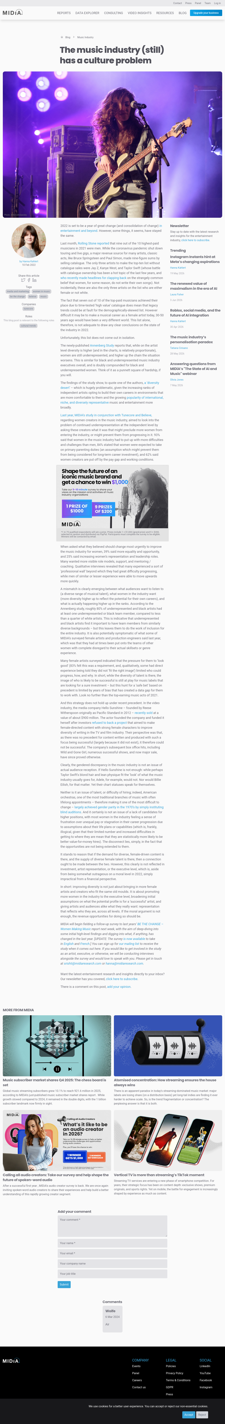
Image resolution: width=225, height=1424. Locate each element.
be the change (17, 296)
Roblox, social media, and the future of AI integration (195, 313)
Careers (137, 1380)
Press (188, 3)
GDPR (169, 1387)
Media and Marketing (18, 291)
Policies (171, 1366)
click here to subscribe (121, 979)
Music (43, 296)
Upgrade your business (206, 12)
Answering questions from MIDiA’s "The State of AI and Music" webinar (193, 368)
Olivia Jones (177, 379)
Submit (64, 1284)
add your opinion (119, 987)
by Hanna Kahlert (29, 261)
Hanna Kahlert (178, 267)
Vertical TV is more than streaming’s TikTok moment (159, 1174)
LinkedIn (205, 1366)
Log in (217, 3)
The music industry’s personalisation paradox (191, 339)
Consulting (113, 13)
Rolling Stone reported (93, 243)
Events (136, 1366)
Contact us (139, 1387)
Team (208, 3)
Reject (202, 1414)
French (85, 944)
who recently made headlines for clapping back (93, 278)
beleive (32, 296)
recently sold (144, 713)
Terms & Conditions (178, 1380)
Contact (177, 3)
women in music (41, 291)
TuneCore (28, 309)
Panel (198, 3)
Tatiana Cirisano (179, 348)
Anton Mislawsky (19, 215)
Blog (183, 13)
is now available (134, 939)
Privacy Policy (174, 1373)
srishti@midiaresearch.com (82, 963)
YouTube (205, 1373)
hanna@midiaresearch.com (124, 963)
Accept (188, 1414)
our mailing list (129, 944)
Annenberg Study (102, 345)
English (69, 944)
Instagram (206, 1387)
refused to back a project (109, 722)
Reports (64, 13)
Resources (165, 13)
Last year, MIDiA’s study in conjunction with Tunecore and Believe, (106, 415)
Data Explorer (87, 13)
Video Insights (140, 13)
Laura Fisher (177, 294)
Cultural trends (28, 326)
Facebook (206, 1380)
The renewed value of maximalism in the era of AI (193, 286)
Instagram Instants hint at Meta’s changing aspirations (195, 259)
